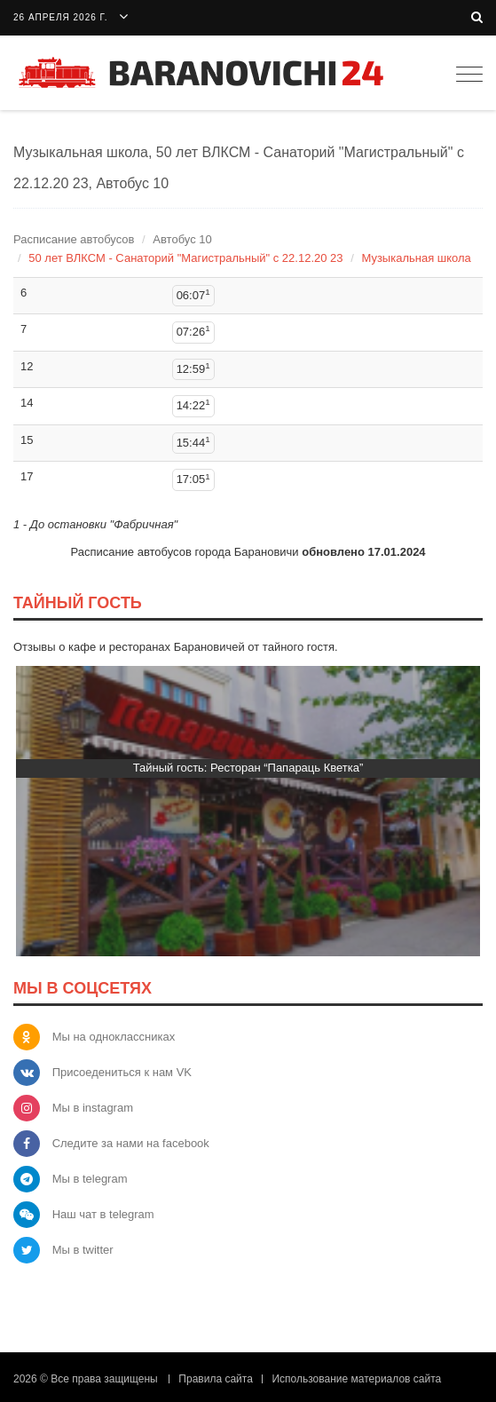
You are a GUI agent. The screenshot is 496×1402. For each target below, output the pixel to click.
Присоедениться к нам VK (122, 1072)
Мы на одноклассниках (114, 1036)
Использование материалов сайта (356, 1379)
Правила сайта (215, 1379)
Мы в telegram (90, 1178)
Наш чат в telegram (103, 1214)
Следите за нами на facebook (130, 1143)
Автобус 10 (182, 239)
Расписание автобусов (73, 239)
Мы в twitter (83, 1249)
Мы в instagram (92, 1107)
